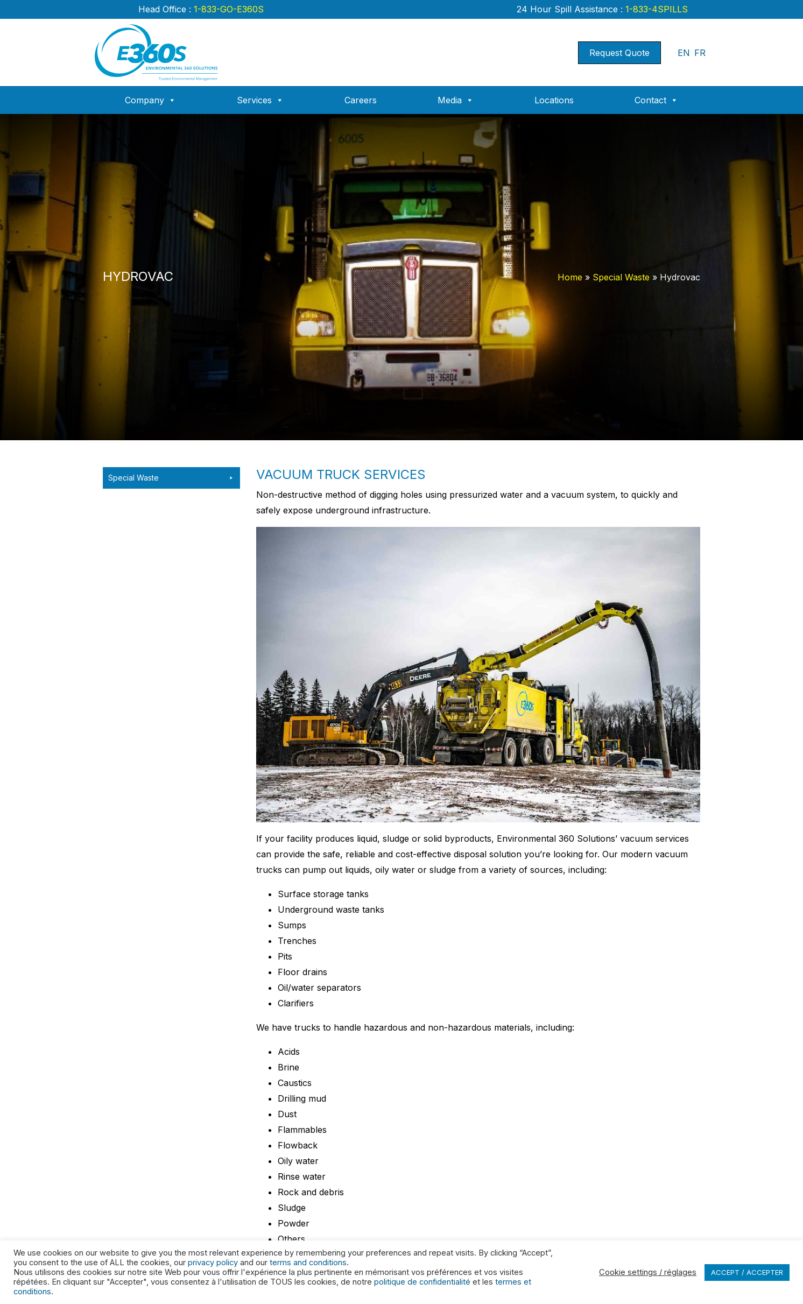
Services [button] (260, 100)
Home (570, 277)
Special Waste (621, 277)
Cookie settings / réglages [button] (647, 1272)
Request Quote (619, 52)
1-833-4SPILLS (655, 9)
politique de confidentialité (422, 1282)
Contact (656, 100)
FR (700, 52)
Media (456, 100)
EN (684, 52)
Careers (360, 100)
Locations (554, 100)
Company (150, 100)
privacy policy (213, 1262)
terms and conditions (308, 1262)
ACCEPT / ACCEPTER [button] (747, 1272)
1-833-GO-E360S (227, 9)
